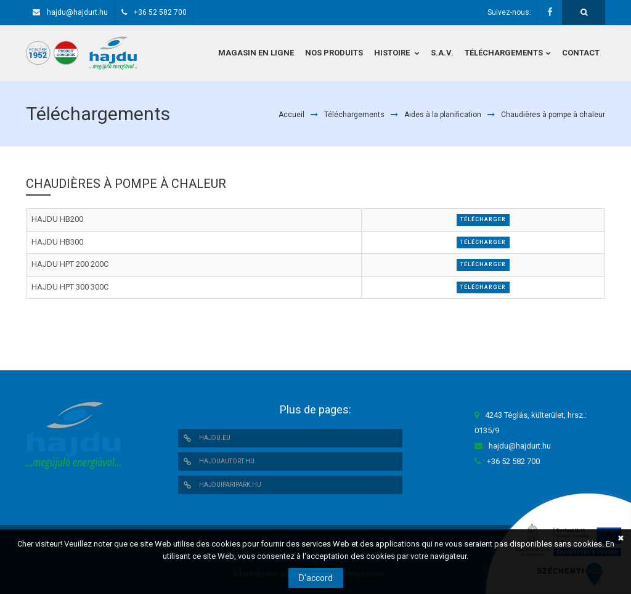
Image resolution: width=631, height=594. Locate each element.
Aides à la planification (442, 114)
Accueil (291, 114)
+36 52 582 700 (160, 12)
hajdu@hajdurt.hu (77, 12)
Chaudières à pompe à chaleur (553, 114)
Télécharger (483, 219)
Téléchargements (354, 114)
